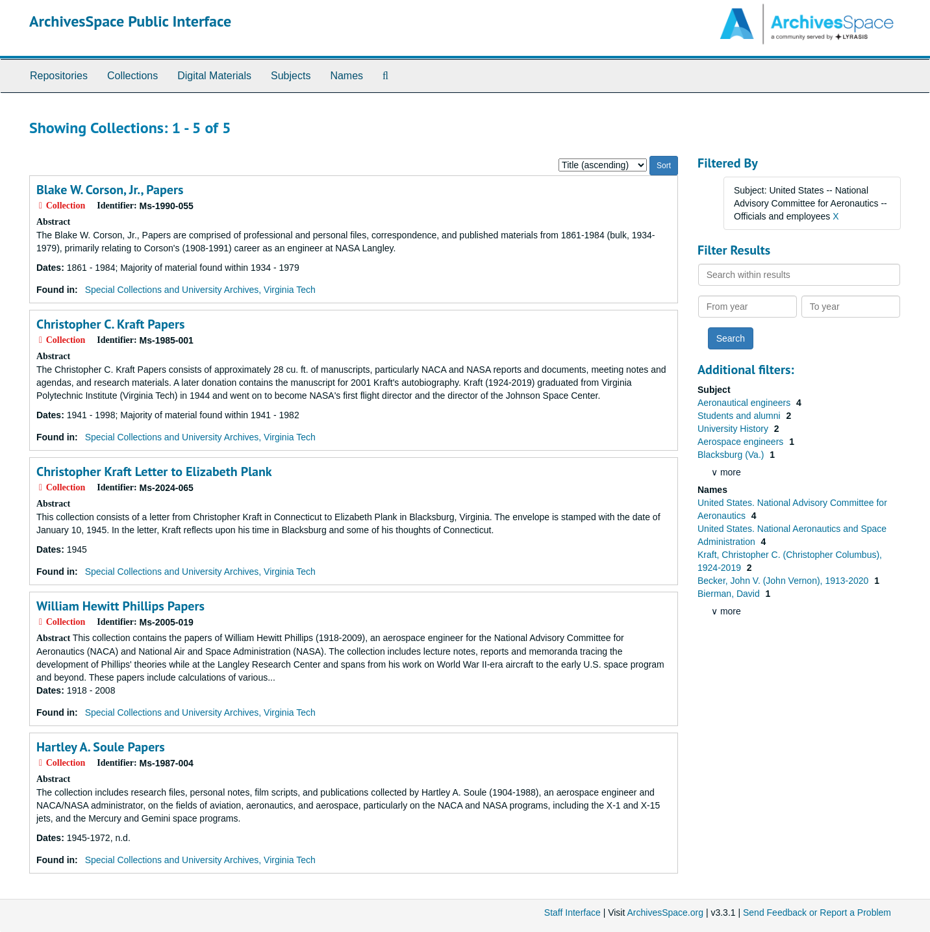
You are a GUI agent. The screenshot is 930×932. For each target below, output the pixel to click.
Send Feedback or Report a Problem (817, 912)
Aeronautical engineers (745, 402)
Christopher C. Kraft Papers (110, 324)
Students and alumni (740, 415)
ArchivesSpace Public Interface (130, 21)
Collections (132, 75)
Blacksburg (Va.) (732, 454)
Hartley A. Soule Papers (100, 746)
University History (734, 428)
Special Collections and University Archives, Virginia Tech (200, 289)
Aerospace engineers (742, 441)
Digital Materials (214, 75)
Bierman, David (730, 593)
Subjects (290, 75)
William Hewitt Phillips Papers (120, 606)
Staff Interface (572, 912)
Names (346, 75)
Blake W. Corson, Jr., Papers (109, 189)
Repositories (59, 75)
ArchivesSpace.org (665, 912)
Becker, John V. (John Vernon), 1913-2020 (784, 580)
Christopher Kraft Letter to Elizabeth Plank (154, 471)
